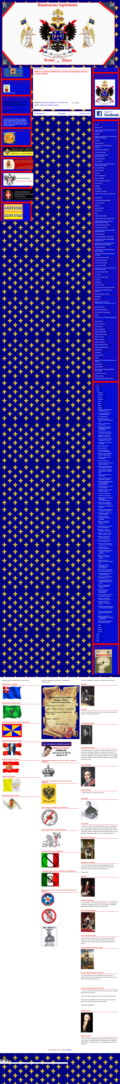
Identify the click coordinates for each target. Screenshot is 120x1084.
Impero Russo (98, 210)
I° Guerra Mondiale (100, 203)
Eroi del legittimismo (100, 175)
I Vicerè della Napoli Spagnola (103, 200)
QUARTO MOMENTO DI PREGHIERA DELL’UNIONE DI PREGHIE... (105, 618)
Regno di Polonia (99, 339)
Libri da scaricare (99, 285)
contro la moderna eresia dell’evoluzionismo (101, 155)
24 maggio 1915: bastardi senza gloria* (104, 458)
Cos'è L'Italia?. (99, 161)
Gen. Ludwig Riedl (102, 416)
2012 (98, 638)
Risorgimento (98, 350)
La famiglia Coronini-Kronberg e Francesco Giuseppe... (104, 518)
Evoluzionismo (99, 183)
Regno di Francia (99, 337)
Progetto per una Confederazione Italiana (105, 317)
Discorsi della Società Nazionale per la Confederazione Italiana (105, 164)
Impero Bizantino (99, 208)
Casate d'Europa (99, 143)
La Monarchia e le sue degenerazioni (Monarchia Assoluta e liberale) (104, 244)
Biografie (97, 134)
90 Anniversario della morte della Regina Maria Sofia (105, 467)
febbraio (100, 629)
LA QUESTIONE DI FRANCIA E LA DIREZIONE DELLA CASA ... (105, 582)
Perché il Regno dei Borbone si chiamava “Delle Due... (105, 510)
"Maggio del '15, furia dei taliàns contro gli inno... (104, 436)
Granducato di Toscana (101, 191)
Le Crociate (98, 274)
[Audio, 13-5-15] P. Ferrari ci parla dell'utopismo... (105, 527)
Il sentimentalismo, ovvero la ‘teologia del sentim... (105, 574)
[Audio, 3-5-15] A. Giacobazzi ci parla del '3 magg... (105, 595)
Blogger (69, 1050)
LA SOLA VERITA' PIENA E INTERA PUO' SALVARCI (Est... (105, 471)
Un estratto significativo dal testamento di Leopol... (105, 439)
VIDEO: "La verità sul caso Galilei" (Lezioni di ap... (104, 534)
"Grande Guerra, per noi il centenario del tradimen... (105, 432)
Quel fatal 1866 (99, 321)
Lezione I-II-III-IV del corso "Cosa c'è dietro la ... (104, 540)
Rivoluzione (98, 352)
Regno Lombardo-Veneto (101, 344)
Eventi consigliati (99, 178)
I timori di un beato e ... (104, 460)
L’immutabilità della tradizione (103, 225)
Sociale (97, 357)
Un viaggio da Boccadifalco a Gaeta (104, 378)
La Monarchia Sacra (100, 247)
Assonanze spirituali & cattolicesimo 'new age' (104, 599)
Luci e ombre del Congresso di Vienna (105, 287)
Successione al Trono (100, 373)
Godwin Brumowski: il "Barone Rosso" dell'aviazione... (103, 591)
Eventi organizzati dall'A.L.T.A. (103, 180)
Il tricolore (97, 205)
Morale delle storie (100, 307)
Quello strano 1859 (100, 324)
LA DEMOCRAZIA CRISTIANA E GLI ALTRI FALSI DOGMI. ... (105, 608)
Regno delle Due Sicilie (101, 334)
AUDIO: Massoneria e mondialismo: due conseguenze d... (103, 566)
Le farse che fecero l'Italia (101, 277)
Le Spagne (97, 279)
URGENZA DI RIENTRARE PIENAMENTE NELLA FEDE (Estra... (104, 428)
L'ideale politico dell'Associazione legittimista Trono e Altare (104, 221)
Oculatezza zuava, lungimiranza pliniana (104, 547)
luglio (99, 403)
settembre (100, 399)
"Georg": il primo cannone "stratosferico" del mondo (105, 544)
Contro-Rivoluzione (100, 158)
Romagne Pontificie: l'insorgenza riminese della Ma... (105, 562)
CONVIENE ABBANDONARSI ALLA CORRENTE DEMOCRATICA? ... (105, 483)
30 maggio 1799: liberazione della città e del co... (105, 410)
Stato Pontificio (99, 366)
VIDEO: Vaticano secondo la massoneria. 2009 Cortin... (105, 570)
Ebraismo (97, 173)
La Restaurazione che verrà (102, 257)
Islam (96, 213)
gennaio (100, 631)
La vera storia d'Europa (101, 262)
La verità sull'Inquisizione (101, 272)
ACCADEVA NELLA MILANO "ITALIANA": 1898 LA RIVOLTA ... (105, 552)
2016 (98, 388)
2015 (98, 390)
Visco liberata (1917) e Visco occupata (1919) (105, 487)
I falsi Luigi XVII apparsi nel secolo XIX (105, 193)
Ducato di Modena (99, 167)
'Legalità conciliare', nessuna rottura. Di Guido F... (105, 463)
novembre (100, 394)
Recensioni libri (99, 326)
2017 (98, 386)
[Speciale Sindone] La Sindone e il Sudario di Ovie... (104, 603)
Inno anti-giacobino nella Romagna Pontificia (104, 414)
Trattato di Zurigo (99, 376)
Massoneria (98, 296)
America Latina (99, 127)
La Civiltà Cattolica (100, 234)
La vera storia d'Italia (100, 265)
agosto (100, 401)
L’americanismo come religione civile (104, 218)
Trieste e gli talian (102, 448)
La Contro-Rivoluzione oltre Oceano (104, 236)
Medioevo (56, 105)
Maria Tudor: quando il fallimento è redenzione (104, 530)
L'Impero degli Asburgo (101, 227)
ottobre (100, 397)
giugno (100, 405)
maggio (100, 407)
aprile (99, 625)
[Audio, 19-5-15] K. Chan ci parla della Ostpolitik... (105, 479)
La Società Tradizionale (101, 260)
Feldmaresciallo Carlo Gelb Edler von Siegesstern (105, 454)
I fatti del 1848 (98, 197)
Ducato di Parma (99, 170)
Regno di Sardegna (100, 342)
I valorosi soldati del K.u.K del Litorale (104, 475)
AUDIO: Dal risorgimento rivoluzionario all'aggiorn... (105, 503)
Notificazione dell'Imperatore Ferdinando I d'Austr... (105, 621)
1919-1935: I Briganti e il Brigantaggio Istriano (104, 537)
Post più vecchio (85, 113)
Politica (97, 315)
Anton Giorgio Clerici (103, 446)
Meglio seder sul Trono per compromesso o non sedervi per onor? (105, 302)
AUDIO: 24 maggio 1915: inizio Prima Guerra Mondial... (104, 586)
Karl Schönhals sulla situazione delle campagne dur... (105, 420)
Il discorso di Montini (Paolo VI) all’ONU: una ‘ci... (105, 577)
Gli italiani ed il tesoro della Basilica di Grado (105, 490)
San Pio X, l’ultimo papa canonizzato (104, 424)
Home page (61, 113)
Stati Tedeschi (98, 364)
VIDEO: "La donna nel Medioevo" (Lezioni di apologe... (104, 557)
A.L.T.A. (97, 125)
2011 (98, 640)
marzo (99, 627)
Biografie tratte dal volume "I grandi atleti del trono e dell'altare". (105, 137)
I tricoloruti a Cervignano (104, 495)
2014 (98, 634)
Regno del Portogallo (100, 331)
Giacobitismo (98, 188)
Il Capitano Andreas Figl (104, 493)
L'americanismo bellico (101, 216)
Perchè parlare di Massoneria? (103, 312)
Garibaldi (97, 186)
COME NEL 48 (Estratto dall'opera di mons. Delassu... (104, 523)
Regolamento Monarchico (101, 347)
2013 (98, 636)
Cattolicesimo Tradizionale (46, 105)
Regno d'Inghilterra (100, 329)
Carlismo (97, 140)
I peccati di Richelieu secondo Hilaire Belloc (104, 451)
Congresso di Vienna (100, 152)
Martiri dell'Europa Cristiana (102, 294)
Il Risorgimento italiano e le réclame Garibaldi (105, 513)
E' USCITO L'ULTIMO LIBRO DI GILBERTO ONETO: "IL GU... (105, 613)
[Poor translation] (5, 1061)
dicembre (100, 392)
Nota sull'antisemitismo (101, 309)
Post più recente (39, 113)
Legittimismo (98, 282)
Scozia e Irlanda (99, 355)
